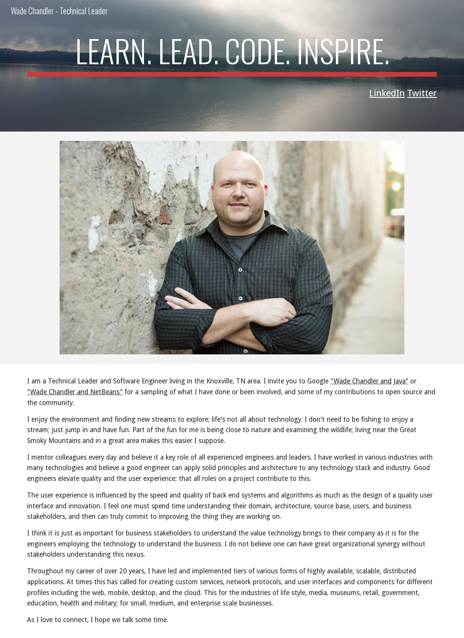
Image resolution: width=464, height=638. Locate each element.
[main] (232, 54)
